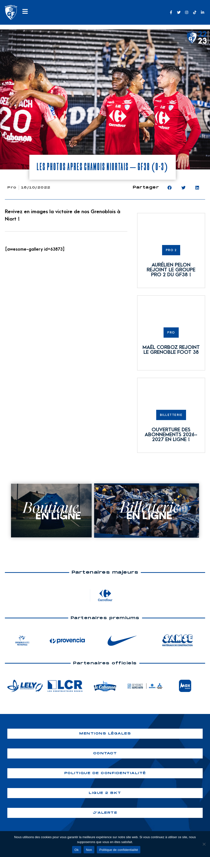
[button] (169, 187)
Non (89, 850)
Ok (77, 850)
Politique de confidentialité (118, 850)
